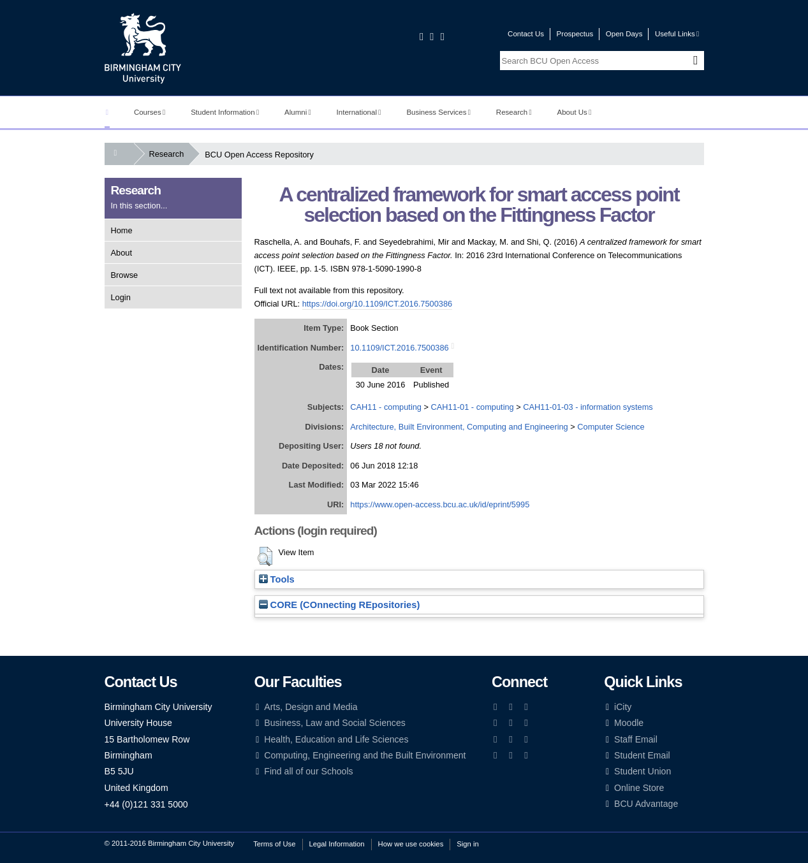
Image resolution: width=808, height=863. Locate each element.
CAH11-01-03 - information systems (587, 407)
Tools (277, 579)
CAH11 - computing (386, 407)
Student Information (225, 112)
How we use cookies (411, 844)
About (121, 252)
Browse (124, 275)
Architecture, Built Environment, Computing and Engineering (459, 426)
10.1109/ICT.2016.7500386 (399, 347)
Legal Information (337, 844)
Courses (149, 112)
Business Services (438, 112)
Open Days (624, 34)
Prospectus (575, 34)
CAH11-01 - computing (472, 407)
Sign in (467, 844)
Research (514, 112)
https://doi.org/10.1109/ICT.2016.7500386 (377, 303)
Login (121, 297)
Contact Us (526, 34)
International (359, 112)
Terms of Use (274, 844)
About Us (574, 112)
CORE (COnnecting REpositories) (339, 605)
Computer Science (610, 426)
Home (122, 230)
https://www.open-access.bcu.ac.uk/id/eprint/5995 (439, 504)
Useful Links (677, 34)
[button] (265, 556)
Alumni (297, 112)
